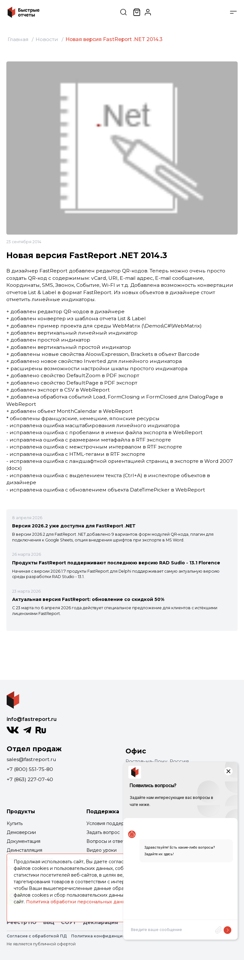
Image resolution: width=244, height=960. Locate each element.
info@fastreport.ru (32, 719)
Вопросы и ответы (107, 841)
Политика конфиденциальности (107, 936)
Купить (15, 823)
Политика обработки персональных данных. (79, 902)
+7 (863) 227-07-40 (30, 779)
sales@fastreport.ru (31, 759)
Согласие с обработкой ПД (37, 936)
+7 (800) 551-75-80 (30, 769)
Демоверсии (21, 832)
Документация (23, 841)
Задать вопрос (103, 832)
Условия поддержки (109, 823)
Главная (18, 39)
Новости (47, 39)
